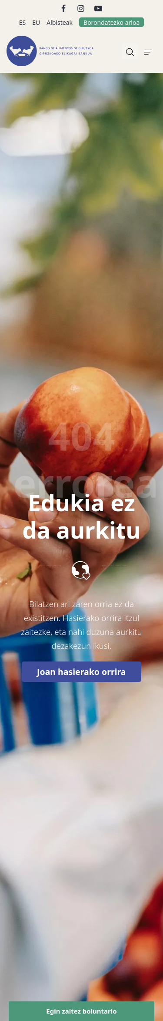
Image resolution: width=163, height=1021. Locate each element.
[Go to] (64, 8)
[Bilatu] (130, 51)
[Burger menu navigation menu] (148, 51)
